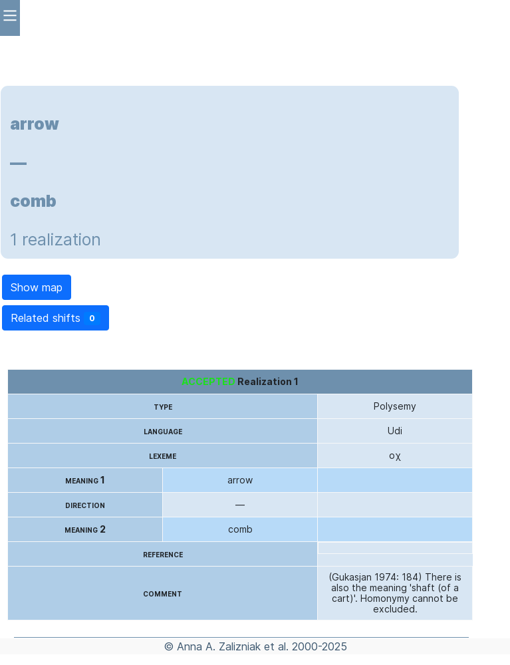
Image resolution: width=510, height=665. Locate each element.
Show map (37, 287)
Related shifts (55, 318)
